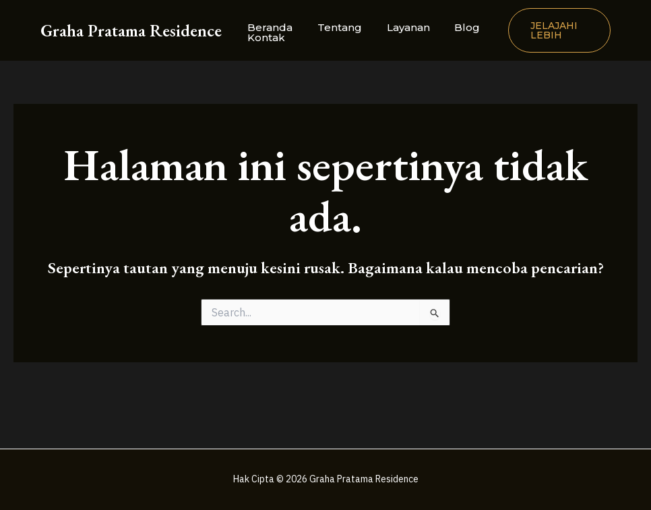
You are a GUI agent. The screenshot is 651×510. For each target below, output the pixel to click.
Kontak (264, 37)
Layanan (396, 27)
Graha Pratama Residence (131, 30)
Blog (451, 27)
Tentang (333, 27)
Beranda (267, 27)
